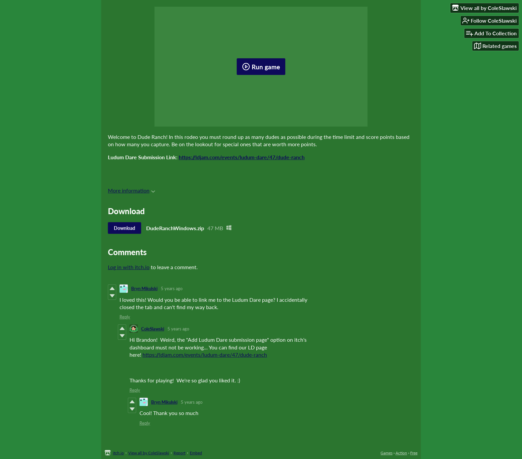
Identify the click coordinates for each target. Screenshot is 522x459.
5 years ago (171, 288)
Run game (261, 67)
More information (131, 190)
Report (179, 452)
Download (124, 228)
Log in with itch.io (128, 267)
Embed (196, 452)
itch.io (118, 452)
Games (386, 452)
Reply (125, 316)
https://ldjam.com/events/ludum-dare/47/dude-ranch (242, 157)
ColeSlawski (152, 328)
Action (401, 452)
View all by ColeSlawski (148, 452)
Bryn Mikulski (144, 288)
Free (413, 452)
